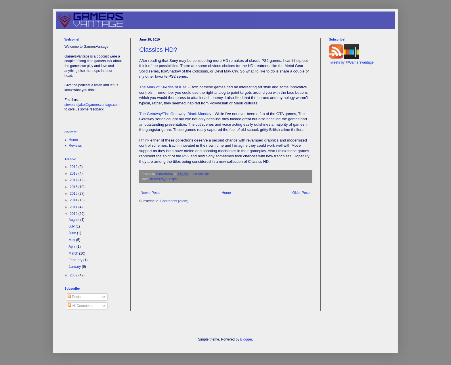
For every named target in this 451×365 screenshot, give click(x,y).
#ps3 (174, 179)
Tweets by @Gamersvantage (351, 62)
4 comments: (201, 173)
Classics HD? (158, 49)
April (72, 246)
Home (226, 193)
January (75, 267)
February (75, 260)
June (72, 233)
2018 (74, 173)
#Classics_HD (160, 179)
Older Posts (301, 193)
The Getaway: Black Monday (187, 114)
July (72, 226)
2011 (74, 207)
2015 (74, 194)
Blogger (246, 339)
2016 (74, 187)
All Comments (80, 306)
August (74, 220)
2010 (74, 214)
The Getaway (150, 114)
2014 (74, 200)
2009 (74, 275)
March (73, 253)
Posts (74, 297)
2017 (74, 180)
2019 (74, 167)
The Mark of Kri (152, 87)
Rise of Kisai (176, 87)
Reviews (75, 146)
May (72, 240)
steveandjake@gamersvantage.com (92, 105)
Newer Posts (150, 193)
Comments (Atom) (174, 201)
